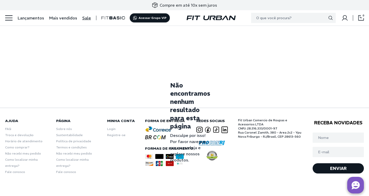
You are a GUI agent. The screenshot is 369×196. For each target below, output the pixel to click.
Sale (86, 17)
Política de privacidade (73, 141)
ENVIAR (338, 168)
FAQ (8, 129)
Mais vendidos (63, 17)
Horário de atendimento (24, 141)
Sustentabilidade (69, 135)
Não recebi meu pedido (23, 153)
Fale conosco (15, 172)
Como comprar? (17, 147)
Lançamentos (31, 17)
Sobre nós (64, 129)
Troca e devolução (19, 135)
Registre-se (116, 135)
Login (111, 129)
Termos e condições (71, 147)
